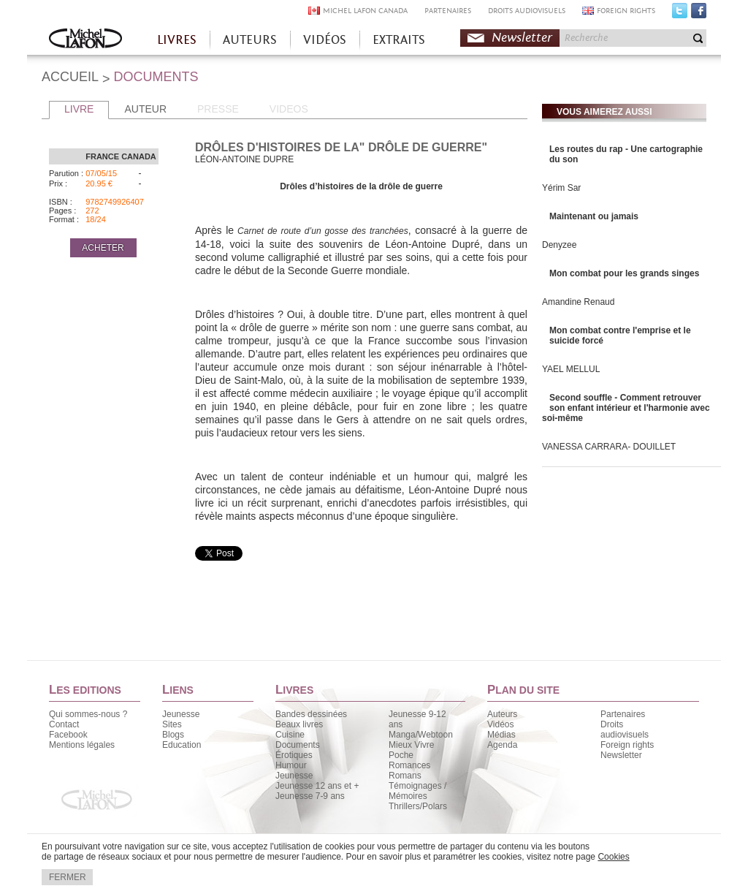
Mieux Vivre (411, 745)
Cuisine (290, 735)
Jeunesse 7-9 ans (310, 796)
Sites (172, 724)
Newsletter (522, 37)
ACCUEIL (70, 76)
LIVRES (176, 40)
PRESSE (218, 109)
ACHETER (102, 248)
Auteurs (502, 714)
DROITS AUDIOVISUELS (526, 10)
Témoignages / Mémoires (417, 791)
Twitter (679, 14)
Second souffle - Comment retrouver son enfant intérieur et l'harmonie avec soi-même (626, 408)
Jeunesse (180, 714)
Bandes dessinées (311, 714)
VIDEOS (289, 109)
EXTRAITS (399, 40)
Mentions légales (82, 745)
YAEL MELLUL (571, 369)
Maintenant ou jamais (593, 216)
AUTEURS (250, 40)
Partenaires (622, 714)
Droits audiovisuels (624, 729)
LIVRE (79, 109)
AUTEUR (145, 109)
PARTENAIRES (447, 10)
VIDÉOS (324, 40)
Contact (64, 724)
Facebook (698, 14)
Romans (405, 775)
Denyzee (559, 245)
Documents (297, 745)
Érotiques (294, 755)
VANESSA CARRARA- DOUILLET (609, 447)
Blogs (173, 735)
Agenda (502, 745)
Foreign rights (627, 745)
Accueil (85, 40)
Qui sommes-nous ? (88, 714)
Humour (291, 765)
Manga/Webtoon (421, 735)
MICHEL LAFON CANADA (365, 10)
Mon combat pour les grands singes (624, 273)
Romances (409, 765)
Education (181, 745)
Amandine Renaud (578, 302)
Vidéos (500, 724)
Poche (401, 755)
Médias (501, 735)
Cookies (613, 857)
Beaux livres (299, 724)
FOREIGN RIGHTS (626, 10)
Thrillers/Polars (418, 806)
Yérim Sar (561, 188)
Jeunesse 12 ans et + (317, 786)
